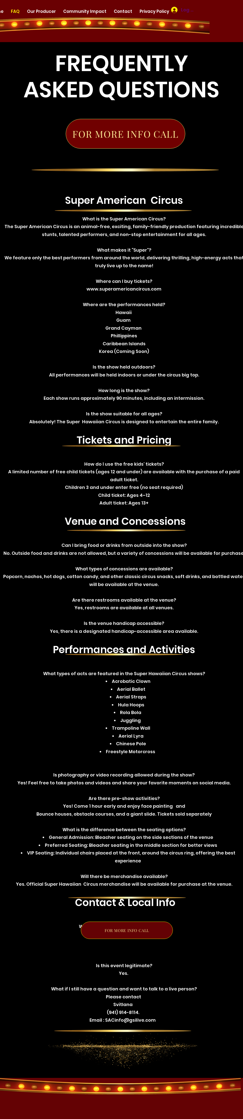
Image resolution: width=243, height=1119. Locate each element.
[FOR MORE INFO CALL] (125, 134)
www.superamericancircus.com (124, 289)
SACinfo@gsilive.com (130, 1020)
